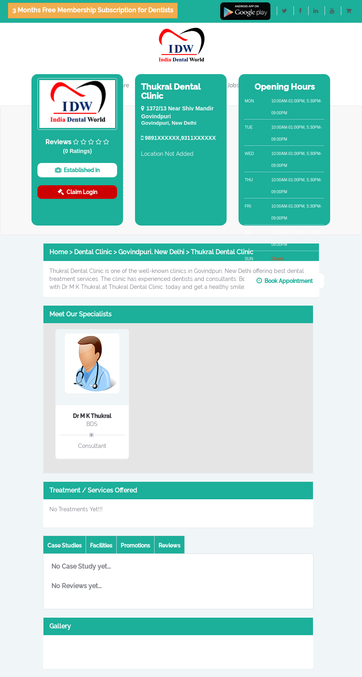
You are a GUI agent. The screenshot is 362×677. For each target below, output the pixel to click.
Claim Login (77, 191)
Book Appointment (284, 280)
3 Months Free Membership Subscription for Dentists (92, 10)
